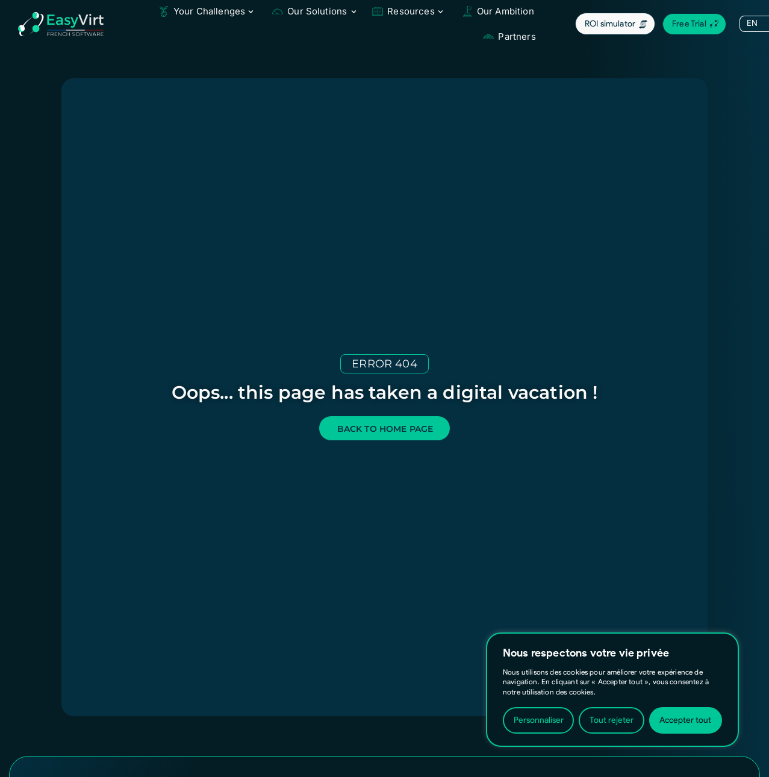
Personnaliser (539, 720)
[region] (612, 689)
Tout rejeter (612, 720)
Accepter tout (685, 720)
